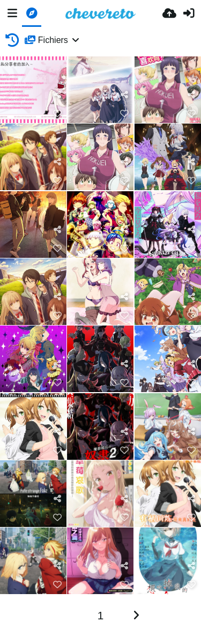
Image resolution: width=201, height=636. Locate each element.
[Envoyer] (169, 13)
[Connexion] (189, 13)
